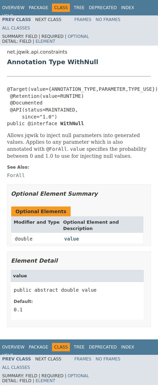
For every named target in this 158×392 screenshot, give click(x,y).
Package (38, 7)
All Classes (16, 28)
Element (45, 41)
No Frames (108, 19)
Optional (78, 36)
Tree (79, 7)
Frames (83, 19)
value (71, 239)
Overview (13, 7)
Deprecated (103, 7)
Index (127, 7)
